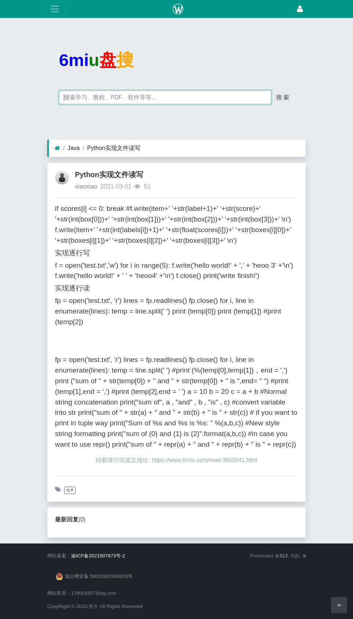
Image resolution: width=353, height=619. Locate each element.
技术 (70, 490)
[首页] (57, 148)
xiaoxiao (86, 186)
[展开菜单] (55, 9)
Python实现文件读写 (113, 148)
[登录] (300, 9)
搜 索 (282, 97)
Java (73, 148)
